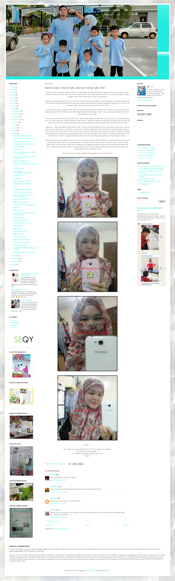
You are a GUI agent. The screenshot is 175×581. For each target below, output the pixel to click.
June (15, 128)
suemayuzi (53, 486)
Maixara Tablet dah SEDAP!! (22, 184)
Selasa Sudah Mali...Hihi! (21, 161)
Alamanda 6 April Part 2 (20, 220)
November (16, 114)
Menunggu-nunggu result (21, 141)
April (15, 133)
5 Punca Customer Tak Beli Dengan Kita (151, 166)
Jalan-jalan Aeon (18, 217)
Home (88, 525)
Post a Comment (53, 521)
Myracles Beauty (144, 192)
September (17, 119)
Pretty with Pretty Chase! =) (21, 199)
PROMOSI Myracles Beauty (22, 189)
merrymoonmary (91, 570)
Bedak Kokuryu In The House (22, 181)
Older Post (126, 525)
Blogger (107, 570)
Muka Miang (17, 178)
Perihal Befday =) (18, 226)
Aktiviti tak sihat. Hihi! (19, 237)
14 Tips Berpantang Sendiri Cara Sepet (151, 168)
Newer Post (49, 525)
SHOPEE (14, 325)
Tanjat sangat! (17, 228)
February (16, 258)
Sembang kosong (18, 168)
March (15, 256)
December (16, 111)
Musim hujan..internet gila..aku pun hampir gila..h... (24, 157)
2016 (13, 100)
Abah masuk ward (18, 147)
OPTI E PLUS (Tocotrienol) (21, 242)
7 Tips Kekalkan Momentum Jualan (150, 181)
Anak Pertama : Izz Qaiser (147, 148)
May (14, 130)
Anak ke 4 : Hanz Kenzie (146, 155)
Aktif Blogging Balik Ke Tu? (19, 290)
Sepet (151, 86)
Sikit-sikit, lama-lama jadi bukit (22, 192)
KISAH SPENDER (26, 300)
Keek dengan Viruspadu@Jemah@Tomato (23, 172)
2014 (13, 106)
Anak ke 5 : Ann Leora (146, 157)
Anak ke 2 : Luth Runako (146, 150)
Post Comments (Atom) (61, 529)
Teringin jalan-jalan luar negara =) (23, 144)
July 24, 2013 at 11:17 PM (58, 517)
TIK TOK (14, 327)
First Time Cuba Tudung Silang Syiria (24, 205)
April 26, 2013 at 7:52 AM (58, 503)
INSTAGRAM (15, 322)
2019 (13, 92)
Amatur (15, 186)
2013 (13, 109)
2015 (13, 103)
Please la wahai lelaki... (20, 245)
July (14, 125)
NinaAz (52, 475)
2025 (13, 87)
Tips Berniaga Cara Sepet (147, 179)
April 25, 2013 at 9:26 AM (58, 480)
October (16, 117)
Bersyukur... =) (17, 207)
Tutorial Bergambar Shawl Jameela (24, 252)
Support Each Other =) (20, 231)
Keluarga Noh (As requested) (22, 136)
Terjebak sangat (18, 234)
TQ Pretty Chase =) (19, 175)
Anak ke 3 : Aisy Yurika (146, 152)
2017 (13, 98)
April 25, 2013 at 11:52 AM (58, 492)
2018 (13, 95)
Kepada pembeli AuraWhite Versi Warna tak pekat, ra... (23, 195)
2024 (13, 89)
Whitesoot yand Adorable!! (21, 202)
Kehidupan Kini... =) (19, 149)
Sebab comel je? (18, 210)
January (16, 261)
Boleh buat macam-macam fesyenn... (25, 138)
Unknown (53, 498)
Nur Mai (52, 510)
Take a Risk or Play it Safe (21, 239)
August (15, 122)
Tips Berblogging (144, 184)
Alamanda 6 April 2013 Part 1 (22, 223)
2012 (13, 265)
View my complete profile (145, 100)
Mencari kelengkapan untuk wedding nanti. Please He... (24, 153)
